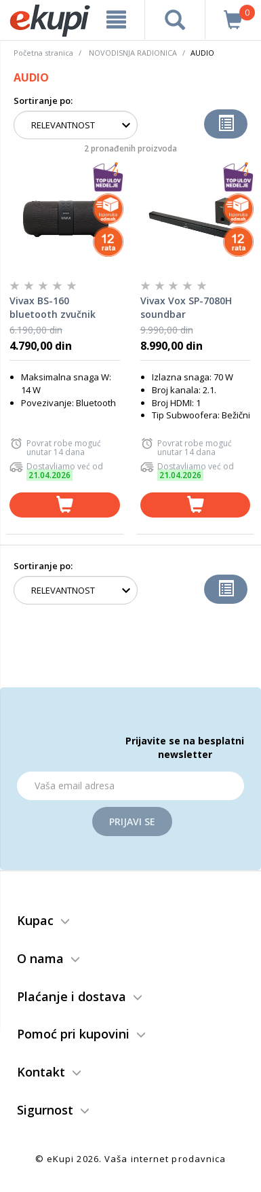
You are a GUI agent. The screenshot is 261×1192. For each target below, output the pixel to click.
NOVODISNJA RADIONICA (133, 53)
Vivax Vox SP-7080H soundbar (186, 307)
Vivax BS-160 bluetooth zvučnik (52, 307)
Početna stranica (43, 53)
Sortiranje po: (43, 100)
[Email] (130, 786)
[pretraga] (175, 19)
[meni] (116, 19)
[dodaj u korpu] (64, 505)
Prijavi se (132, 821)
